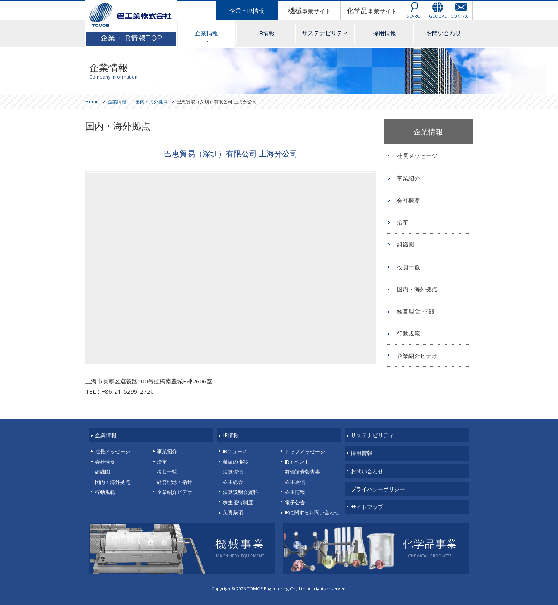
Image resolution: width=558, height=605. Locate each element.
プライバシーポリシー (378, 489)
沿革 (402, 222)
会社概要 (408, 200)
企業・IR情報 (246, 10)
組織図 (405, 244)
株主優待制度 (238, 502)
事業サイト (309, 10)
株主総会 (233, 481)
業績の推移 (235, 461)
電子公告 (295, 502)
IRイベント (297, 461)
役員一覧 (408, 267)
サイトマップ (367, 506)
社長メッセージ (417, 156)
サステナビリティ (325, 33)
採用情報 (384, 33)
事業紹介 (408, 178)
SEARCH (414, 16)
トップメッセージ (305, 451)
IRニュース (235, 451)
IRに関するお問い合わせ (312, 512)
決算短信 (233, 471)
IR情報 (266, 33)
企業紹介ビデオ (417, 355)
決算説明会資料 (240, 491)
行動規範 (408, 333)
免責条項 (233, 512)
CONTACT (461, 16)
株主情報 (295, 491)
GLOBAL (438, 16)
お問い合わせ (443, 33)
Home (92, 101)
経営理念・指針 (417, 311)
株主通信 (295, 481)
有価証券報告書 (302, 471)
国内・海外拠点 (151, 101)
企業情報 (206, 33)
